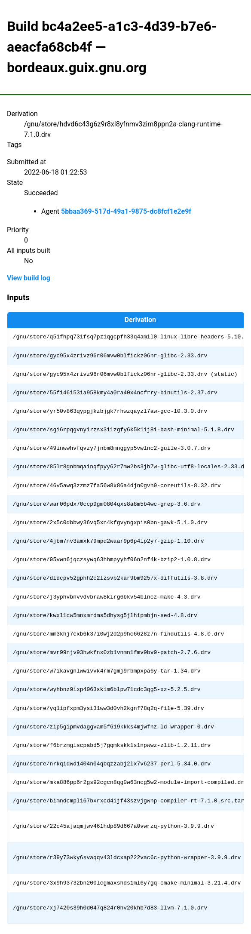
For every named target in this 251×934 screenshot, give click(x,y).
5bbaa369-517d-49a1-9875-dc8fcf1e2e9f (126, 211)
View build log (28, 278)
